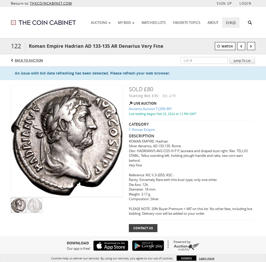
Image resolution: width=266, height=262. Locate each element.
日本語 (231, 22)
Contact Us (143, 228)
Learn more (206, 258)
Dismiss (186, 258)
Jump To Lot (242, 60)
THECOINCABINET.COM (51, 3)
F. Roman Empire (142, 129)
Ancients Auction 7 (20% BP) (150, 108)
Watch (227, 46)
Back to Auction (29, 60)
